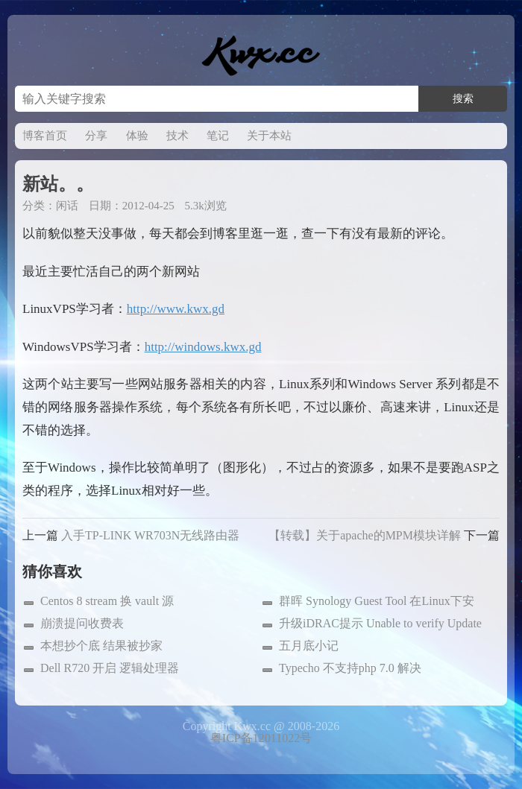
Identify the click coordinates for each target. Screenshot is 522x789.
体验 (137, 136)
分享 (96, 136)
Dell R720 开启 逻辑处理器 (109, 668)
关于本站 (269, 136)
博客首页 (44, 136)
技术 (177, 136)
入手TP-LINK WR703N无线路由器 (150, 535)
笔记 (218, 136)
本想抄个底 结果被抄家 (101, 645)
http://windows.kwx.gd (203, 347)
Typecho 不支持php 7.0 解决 (350, 668)
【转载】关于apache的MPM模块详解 (364, 535)
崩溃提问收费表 (82, 623)
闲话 (67, 206)
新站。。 (58, 184)
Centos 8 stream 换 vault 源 (107, 601)
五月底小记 (309, 645)
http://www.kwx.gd (175, 309)
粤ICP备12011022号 (261, 738)
